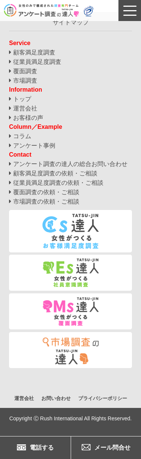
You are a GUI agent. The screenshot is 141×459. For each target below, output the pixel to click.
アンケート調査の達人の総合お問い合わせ (70, 164)
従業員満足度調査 (37, 62)
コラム (22, 136)
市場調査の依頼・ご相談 (46, 201)
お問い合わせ (56, 398)
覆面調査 (25, 71)
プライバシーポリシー (102, 398)
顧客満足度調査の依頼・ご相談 (55, 173)
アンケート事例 (34, 145)
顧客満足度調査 (34, 52)
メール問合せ (106, 447)
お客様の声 (28, 118)
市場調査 (25, 80)
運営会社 (25, 108)
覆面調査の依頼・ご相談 (46, 192)
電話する (35, 447)
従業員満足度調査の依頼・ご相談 (58, 183)
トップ (22, 99)
